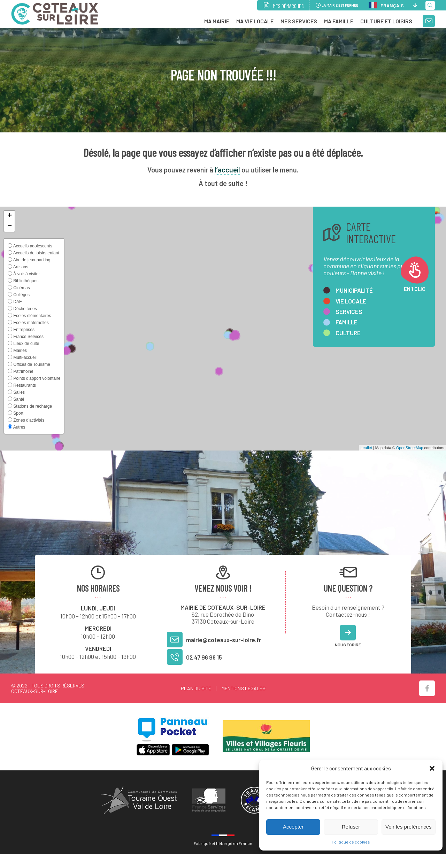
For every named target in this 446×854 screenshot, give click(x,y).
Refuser (351, 827)
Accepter (293, 827)
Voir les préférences (408, 827)
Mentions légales (244, 688)
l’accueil (227, 170)
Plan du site (196, 688)
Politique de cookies (351, 841)
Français (386, 5)
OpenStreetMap (409, 448)
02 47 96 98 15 (204, 657)
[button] (432, 768)
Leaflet (366, 448)
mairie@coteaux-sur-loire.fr (223, 639)
